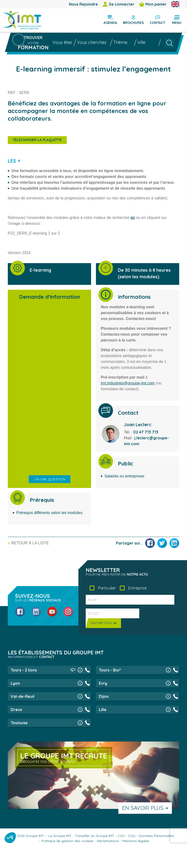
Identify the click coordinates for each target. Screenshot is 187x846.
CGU (131, 836)
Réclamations (108, 841)
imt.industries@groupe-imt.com (128, 383)
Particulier (107, 588)
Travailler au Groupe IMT (94, 836)
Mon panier (153, 4)
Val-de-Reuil (22, 696)
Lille (102, 709)
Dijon (104, 696)
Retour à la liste (30, 543)
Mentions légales (135, 841)
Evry (103, 683)
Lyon (15, 683)
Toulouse (19, 722)
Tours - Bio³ (110, 670)
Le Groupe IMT (60, 836)
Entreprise (137, 588)
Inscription (101, 623)
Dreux (16, 709)
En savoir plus (142, 808)
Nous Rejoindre (83, 4)
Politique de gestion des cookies (67, 841)
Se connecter (118, 4)
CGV (121, 836)
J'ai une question (49, 479)
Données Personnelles (156, 836)
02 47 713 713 (145, 432)
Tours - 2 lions (24, 670)
